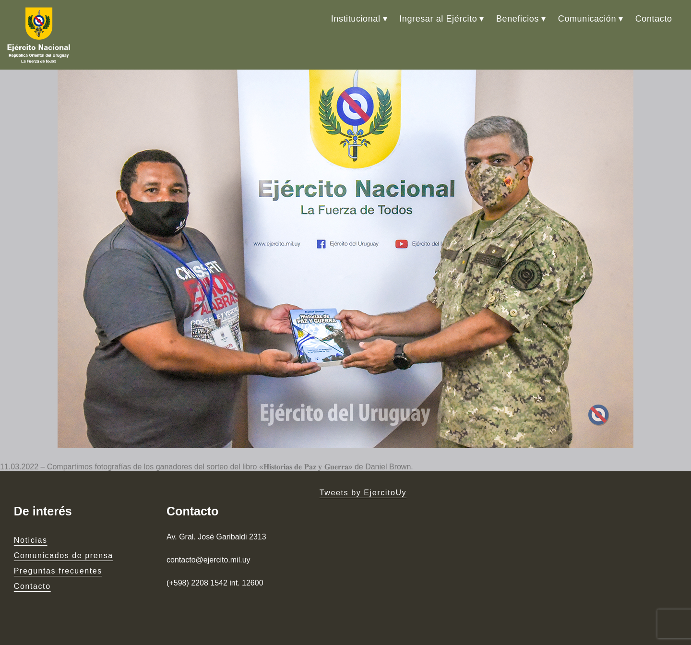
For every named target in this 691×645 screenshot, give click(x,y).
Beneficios (517, 19)
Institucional (356, 19)
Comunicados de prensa (63, 555)
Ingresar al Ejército (438, 19)
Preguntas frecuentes (58, 571)
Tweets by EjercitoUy (363, 493)
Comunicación (587, 19)
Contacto (653, 19)
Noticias (31, 540)
